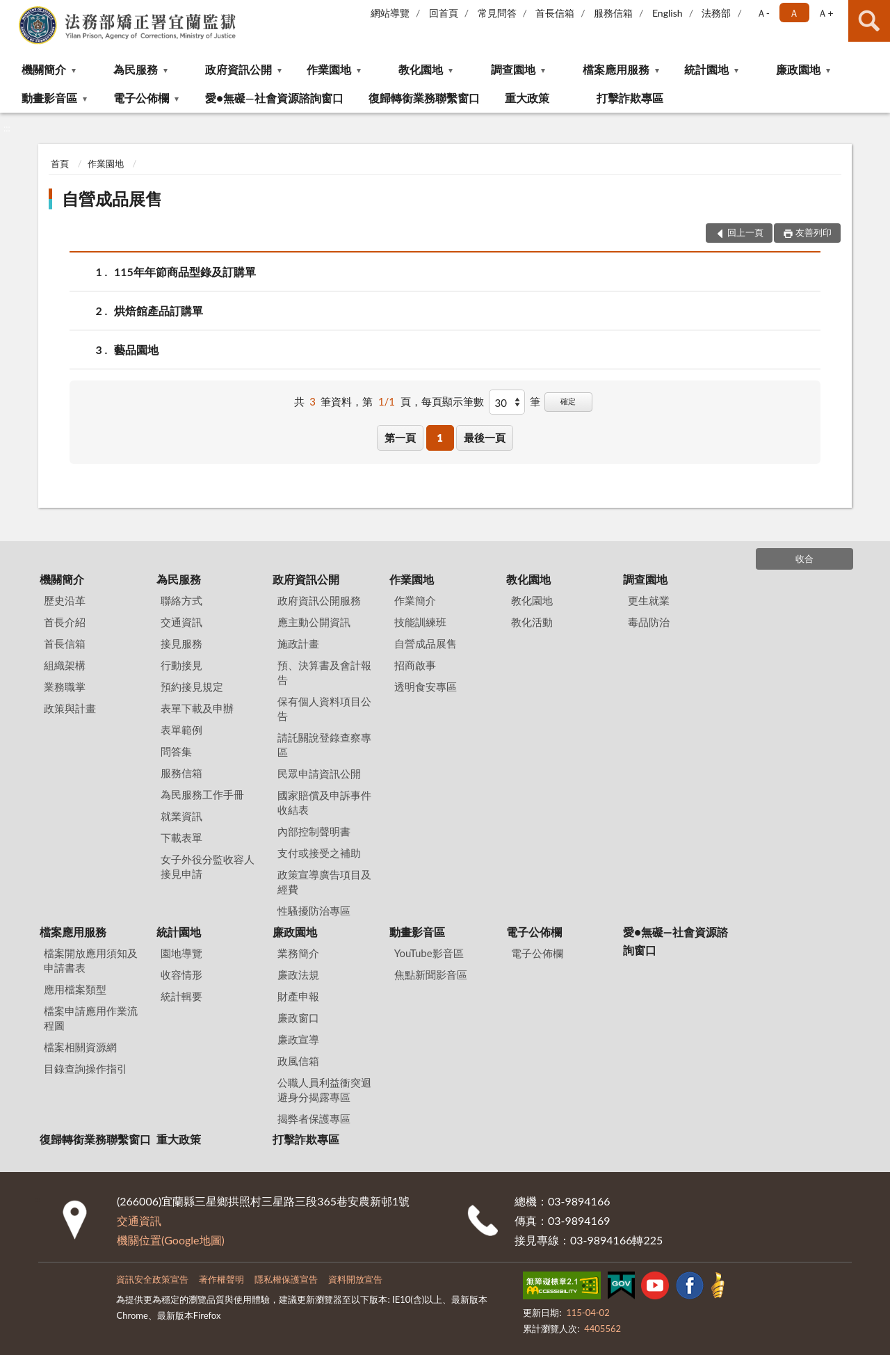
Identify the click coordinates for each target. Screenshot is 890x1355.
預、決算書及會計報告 (324, 672)
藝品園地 (136, 350)
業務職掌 (65, 686)
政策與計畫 (70, 708)
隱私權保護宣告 (286, 1279)
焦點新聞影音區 (430, 974)
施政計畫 (298, 643)
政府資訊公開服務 (319, 600)
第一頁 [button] (400, 437)
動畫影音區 (49, 97)
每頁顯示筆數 (452, 401)
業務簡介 (298, 953)
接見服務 (181, 643)
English (667, 13)
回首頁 (443, 13)
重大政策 (527, 97)
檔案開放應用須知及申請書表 (91, 960)
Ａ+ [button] (825, 13)
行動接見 (181, 665)
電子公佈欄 (141, 97)
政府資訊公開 (238, 69)
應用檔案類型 (75, 989)
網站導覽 (390, 13)
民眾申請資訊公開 (319, 773)
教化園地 (420, 69)
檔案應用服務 (616, 69)
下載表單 (181, 837)
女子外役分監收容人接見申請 (207, 866)
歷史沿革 (65, 600)
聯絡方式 (181, 600)
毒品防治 (649, 622)
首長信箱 (554, 13)
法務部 (716, 13)
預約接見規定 (192, 686)
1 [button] (440, 437)
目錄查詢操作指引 (85, 1068)
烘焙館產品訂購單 (158, 311)
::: (11, 10)
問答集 (176, 751)
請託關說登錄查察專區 (324, 744)
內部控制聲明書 (313, 831)
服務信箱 (613, 13)
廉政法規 (298, 974)
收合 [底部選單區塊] (804, 558)
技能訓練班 (420, 622)
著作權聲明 (221, 1279)
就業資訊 (181, 816)
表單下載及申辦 (197, 708)
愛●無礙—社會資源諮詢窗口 (274, 97)
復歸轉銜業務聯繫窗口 (424, 97)
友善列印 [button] (813, 232)
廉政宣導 (298, 1039)
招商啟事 (415, 665)
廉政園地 (798, 69)
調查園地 (513, 69)
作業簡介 (415, 600)
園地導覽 (181, 953)
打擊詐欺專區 (630, 97)
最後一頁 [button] (484, 437)
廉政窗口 (298, 1017)
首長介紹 (65, 622)
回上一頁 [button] (745, 232)
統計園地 (706, 69)
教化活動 (532, 622)
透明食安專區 (425, 686)
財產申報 (298, 996)
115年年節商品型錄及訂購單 (185, 272)
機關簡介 (44, 69)
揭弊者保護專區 (313, 1118)
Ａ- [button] (763, 13)
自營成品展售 (112, 199)
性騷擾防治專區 (313, 910)
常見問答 (497, 13)
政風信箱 (298, 1061)
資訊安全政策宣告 (152, 1279)
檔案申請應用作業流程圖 (91, 1018)
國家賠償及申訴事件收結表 (324, 802)
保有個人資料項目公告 (324, 708)
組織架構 (65, 665)
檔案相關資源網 (80, 1047)
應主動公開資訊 (313, 622)
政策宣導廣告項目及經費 (324, 881)
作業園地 (329, 69)
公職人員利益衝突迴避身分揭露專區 (324, 1089)
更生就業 (649, 600)
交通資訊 (181, 622)
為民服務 (135, 69)
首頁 (60, 163)
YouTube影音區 (429, 953)
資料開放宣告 (355, 1279)
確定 (568, 401)
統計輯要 (181, 996)
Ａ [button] (794, 13)
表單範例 (181, 729)
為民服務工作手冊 (202, 794)
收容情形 (181, 974)
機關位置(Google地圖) (171, 1239)
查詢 (869, 21)
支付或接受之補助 (319, 853)
